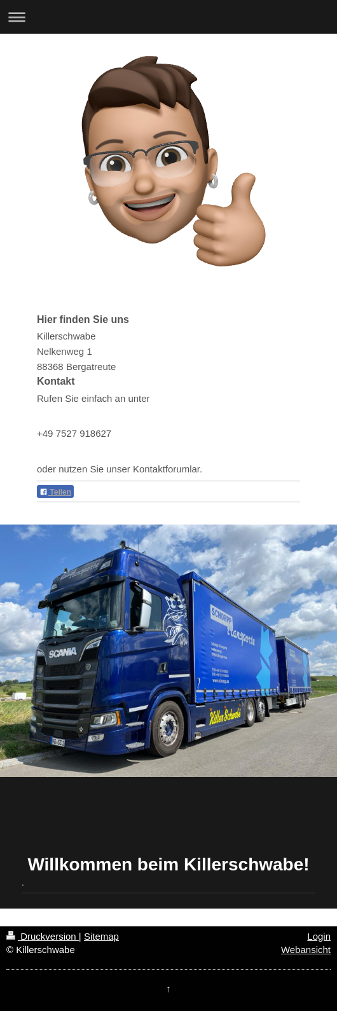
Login (319, 936)
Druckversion (42, 936)
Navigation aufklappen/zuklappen (168, 17)
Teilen (55, 492)
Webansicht (306, 949)
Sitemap (101, 936)
